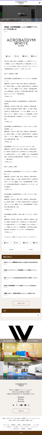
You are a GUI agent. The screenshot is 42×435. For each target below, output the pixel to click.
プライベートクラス (24, 426)
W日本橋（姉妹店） (27, 424)
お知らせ (9, 426)
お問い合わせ (16, 428)
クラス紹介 (15, 426)
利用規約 (30, 428)
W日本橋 (22, 401)
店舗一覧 (21, 410)
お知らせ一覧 (21, 303)
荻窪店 (22, 399)
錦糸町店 (22, 397)
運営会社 (24, 428)
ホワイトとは (6, 424)
